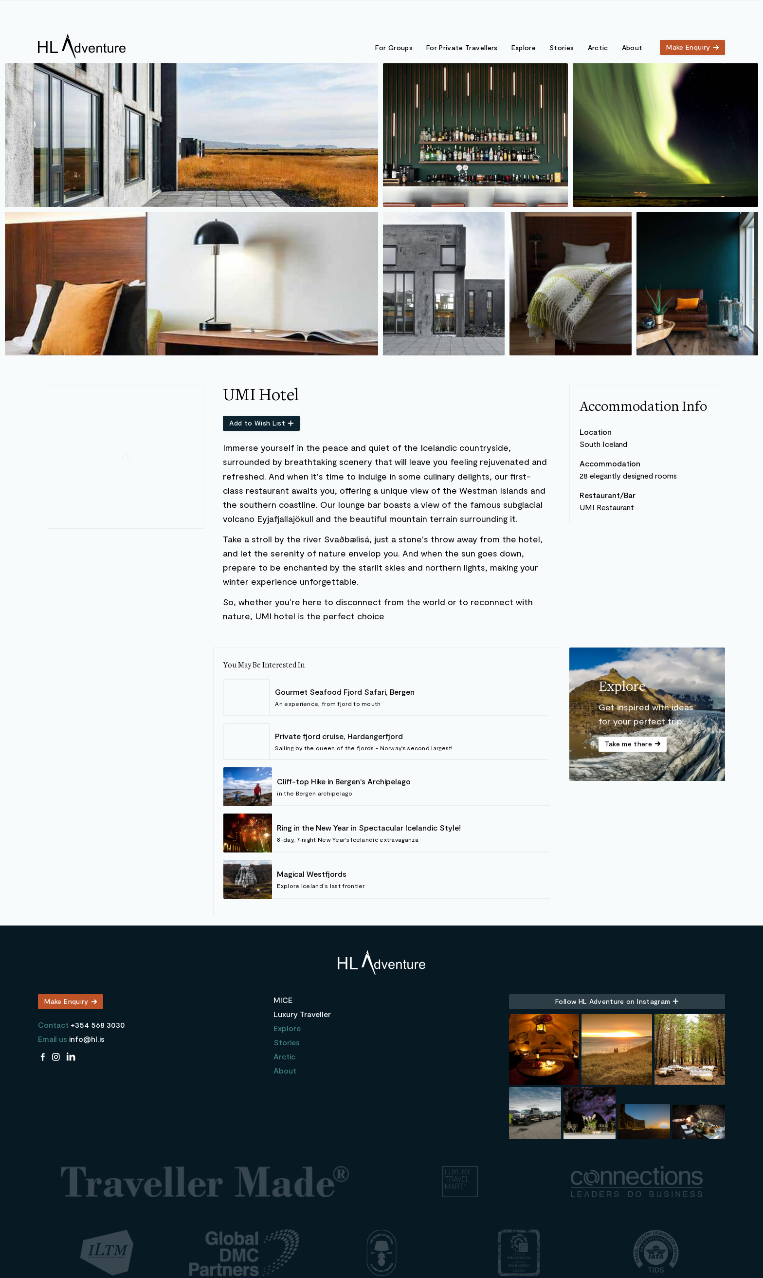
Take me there (629, 744)
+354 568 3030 (98, 1024)
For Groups (394, 47)
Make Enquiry (688, 47)
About (632, 47)
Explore (523, 47)
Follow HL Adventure (612, 1001)
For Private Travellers (462, 47)
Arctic (598, 47)
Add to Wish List (257, 423)
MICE (282, 999)
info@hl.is (87, 1038)
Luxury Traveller (302, 1014)
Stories (561, 47)
